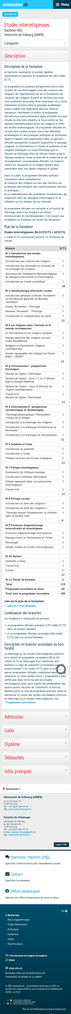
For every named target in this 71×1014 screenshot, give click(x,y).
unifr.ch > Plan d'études (21, 606)
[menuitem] (64, 910)
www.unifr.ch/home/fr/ (20, 809)
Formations (13, 934)
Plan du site (28, 1009)
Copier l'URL (61, 844)
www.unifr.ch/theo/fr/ (20, 834)
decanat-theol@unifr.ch (23, 832)
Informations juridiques (44, 1009)
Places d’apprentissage (19, 919)
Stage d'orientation (17, 924)
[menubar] (62, 4)
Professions (13, 929)
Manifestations (15, 944)
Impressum (61, 1009)
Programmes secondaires (21, 702)
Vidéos (11, 939)
